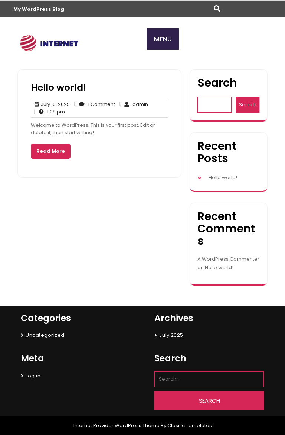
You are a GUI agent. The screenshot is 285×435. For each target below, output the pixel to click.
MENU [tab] (163, 39)
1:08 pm (49, 112)
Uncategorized (45, 335)
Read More (50, 151)
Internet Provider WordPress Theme (116, 425)
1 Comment (94, 104)
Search (217, 83)
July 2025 (171, 335)
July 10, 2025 (50, 104)
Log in (33, 375)
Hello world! (58, 87)
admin (133, 104)
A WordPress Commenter (228, 258)
